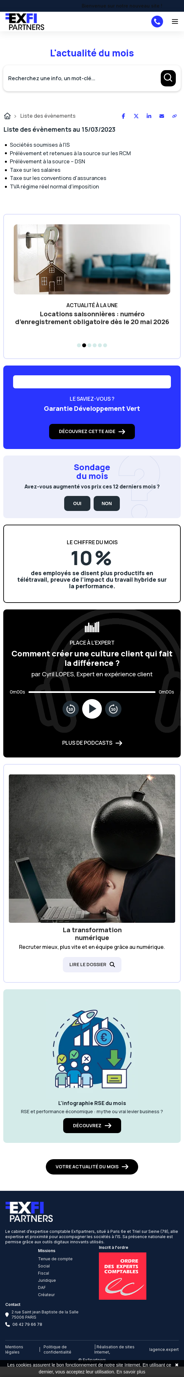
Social (44, 1266)
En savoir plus (131, 1371)
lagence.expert (164, 1349)
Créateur (46, 1294)
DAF (42, 1287)
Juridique (47, 1280)
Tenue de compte (55, 1258)
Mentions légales (14, 1349)
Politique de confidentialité (57, 1349)
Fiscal (43, 1273)
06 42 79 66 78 (27, 1324)
